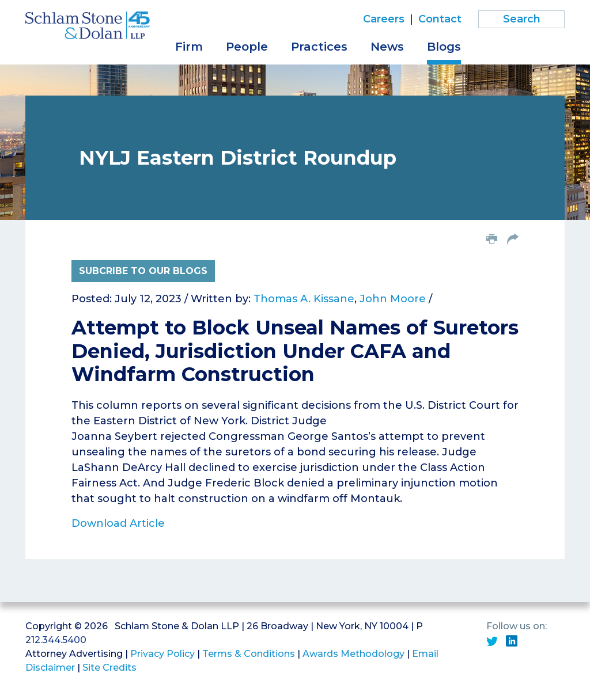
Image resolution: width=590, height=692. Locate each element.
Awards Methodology (353, 653)
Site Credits (109, 667)
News (387, 47)
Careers (383, 19)
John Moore (393, 298)
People (247, 47)
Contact (440, 19)
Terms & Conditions (248, 653)
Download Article (118, 523)
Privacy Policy (162, 653)
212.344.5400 (55, 639)
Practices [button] (319, 47)
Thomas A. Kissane (304, 298)
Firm (189, 47)
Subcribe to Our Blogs (143, 270)
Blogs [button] (444, 47)
